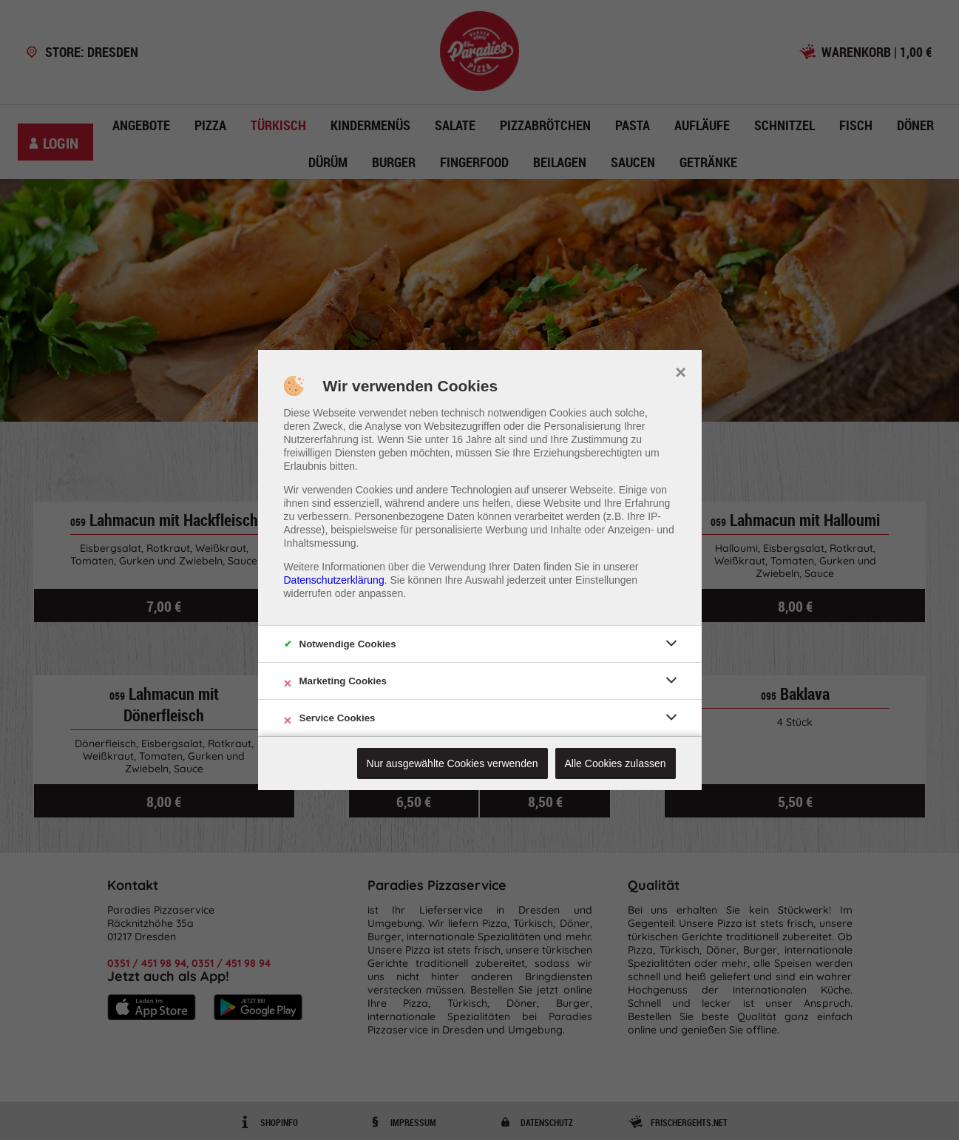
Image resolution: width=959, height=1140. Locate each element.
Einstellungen (606, 580)
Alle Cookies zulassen (615, 763)
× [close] (680, 370)
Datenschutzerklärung (334, 580)
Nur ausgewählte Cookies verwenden (452, 763)
